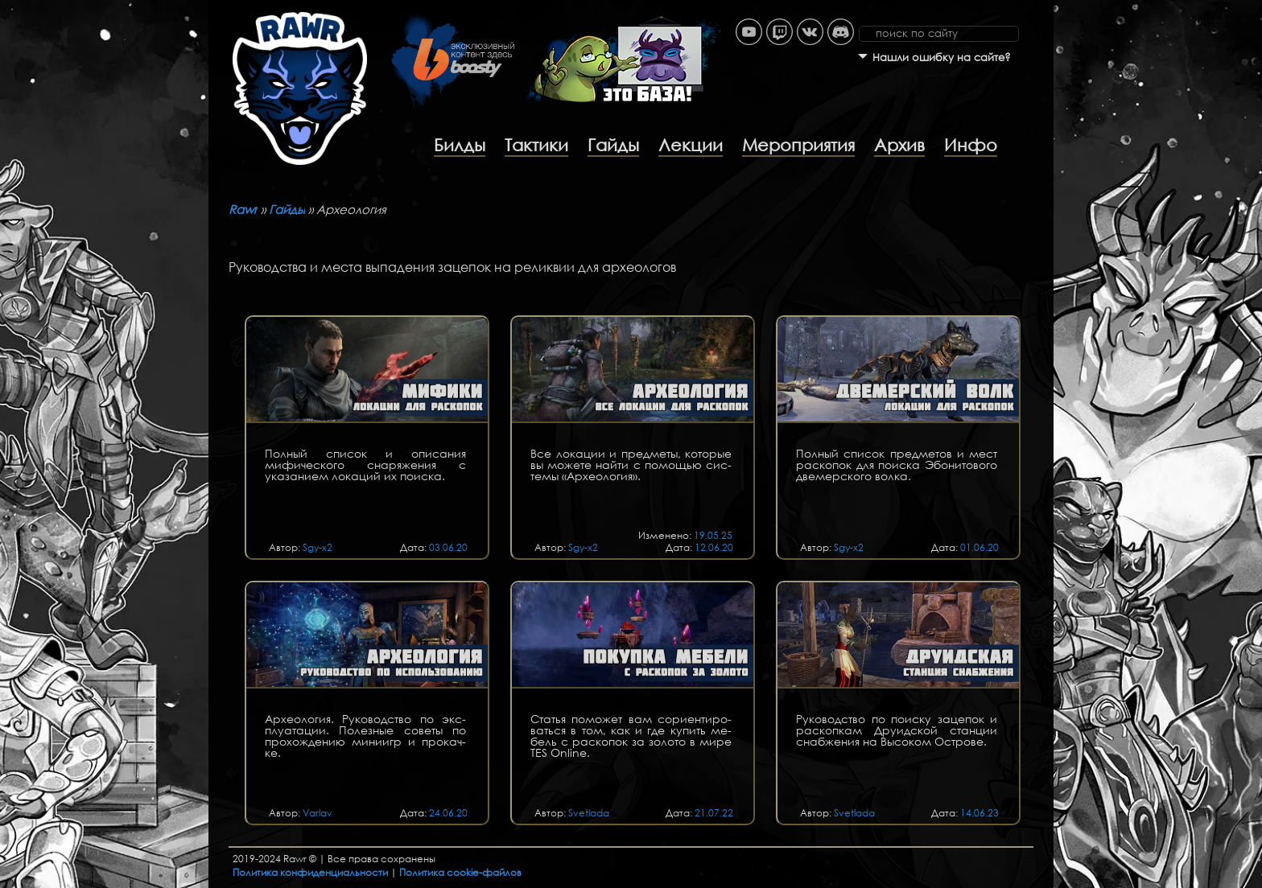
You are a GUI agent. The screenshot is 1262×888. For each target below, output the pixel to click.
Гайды (613, 144)
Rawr (243, 209)
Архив (899, 144)
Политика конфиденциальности (310, 872)
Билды (459, 144)
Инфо (970, 144)
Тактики (536, 144)
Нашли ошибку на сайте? (941, 57)
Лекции (690, 144)
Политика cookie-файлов (460, 872)
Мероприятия (798, 144)
